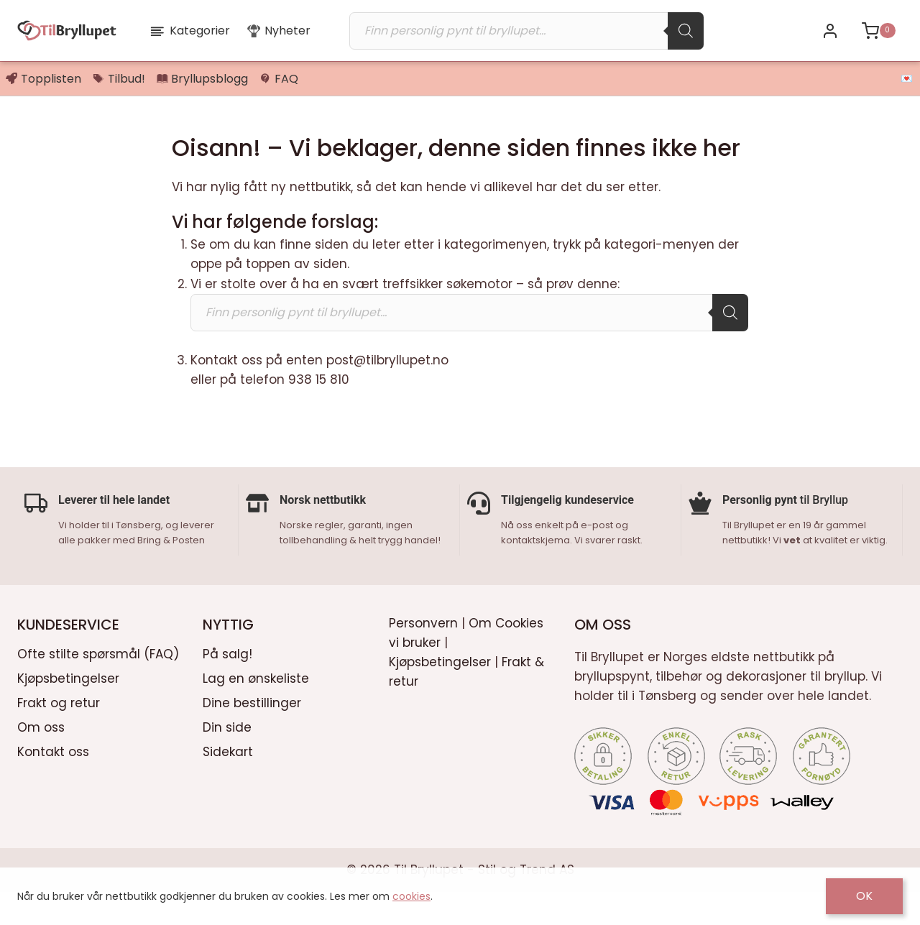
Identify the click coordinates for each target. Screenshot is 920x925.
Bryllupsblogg (203, 78)
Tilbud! (119, 78)
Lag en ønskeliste (256, 710)
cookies (411, 896)
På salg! (227, 686)
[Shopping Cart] (878, 30)
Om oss (41, 759)
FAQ (278, 78)
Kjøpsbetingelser (68, 710)
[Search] (686, 31)
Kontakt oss (53, 783)
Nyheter (278, 30)
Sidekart (228, 783)
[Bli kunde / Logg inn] (830, 30)
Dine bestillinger (252, 735)
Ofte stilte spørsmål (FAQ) (98, 686)
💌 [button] (907, 79)
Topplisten (43, 78)
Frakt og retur (58, 735)
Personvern (423, 654)
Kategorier (190, 31)
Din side (227, 759)
